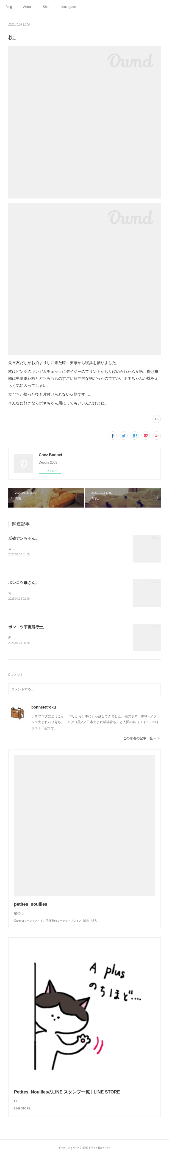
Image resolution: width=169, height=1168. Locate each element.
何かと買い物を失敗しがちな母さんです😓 (40, 593)
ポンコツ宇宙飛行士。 (27, 627)
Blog (8, 7)
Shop (46, 7)
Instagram (68, 7)
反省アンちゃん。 (23, 538)
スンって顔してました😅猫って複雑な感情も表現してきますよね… (58, 549)
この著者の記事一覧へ (142, 738)
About (27, 7)
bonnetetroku (43, 707)
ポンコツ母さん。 (23, 582)
